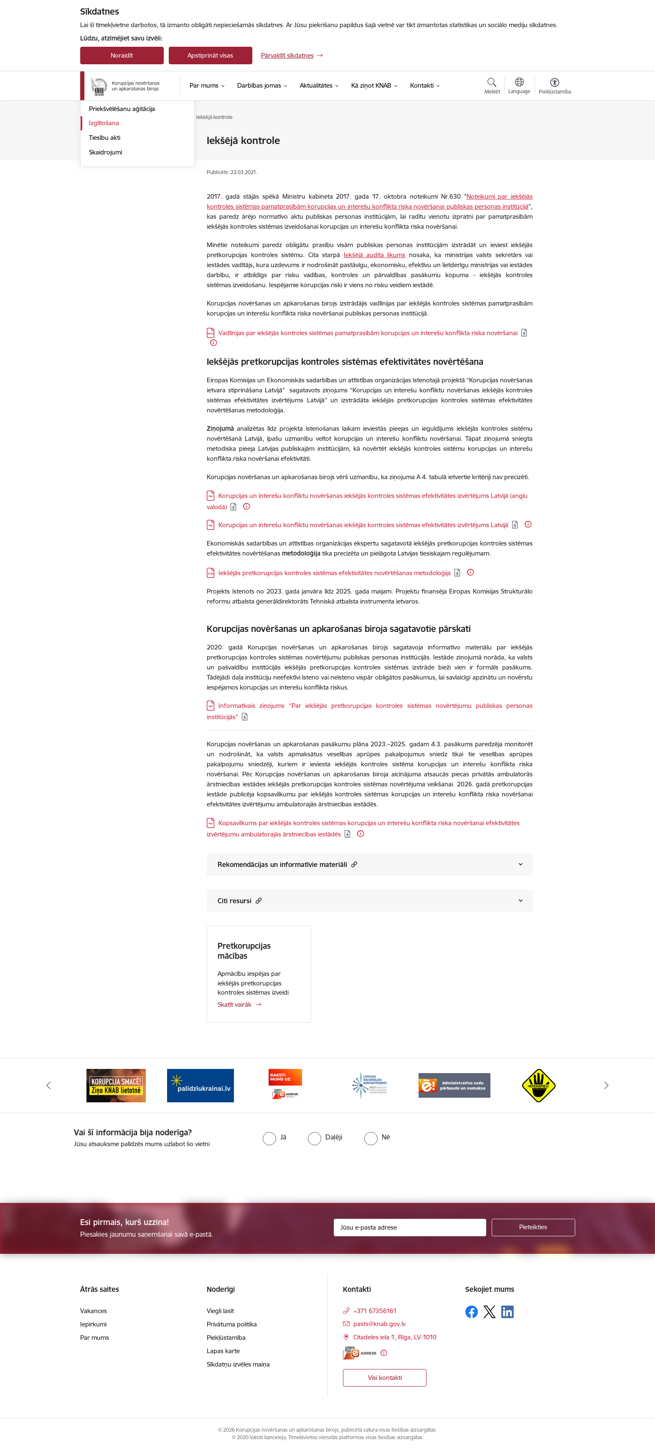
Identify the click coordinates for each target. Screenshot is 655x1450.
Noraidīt (122, 55)
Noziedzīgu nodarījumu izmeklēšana (121, 144)
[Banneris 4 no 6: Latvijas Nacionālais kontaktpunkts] (369, 1085)
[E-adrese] (359, 1353)
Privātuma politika (232, 1324)
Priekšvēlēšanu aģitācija (122, 198)
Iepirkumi (93, 1324)
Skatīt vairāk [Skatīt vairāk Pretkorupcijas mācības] (234, 1004)
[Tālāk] (606, 1085)
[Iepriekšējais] (48, 1085)
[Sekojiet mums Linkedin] (507, 1312)
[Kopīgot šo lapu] (554, 158)
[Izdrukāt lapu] (554, 137)
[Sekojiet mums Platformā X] (489, 1312)
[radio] (274, 1137)
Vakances (93, 1311)
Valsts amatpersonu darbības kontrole (130, 165)
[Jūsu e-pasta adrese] (410, 1227)
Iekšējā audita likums (375, 255)
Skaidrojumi (105, 241)
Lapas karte (223, 1351)
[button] (353, 864)
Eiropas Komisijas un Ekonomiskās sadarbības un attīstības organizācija (307, 380)
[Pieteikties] (533, 1227)
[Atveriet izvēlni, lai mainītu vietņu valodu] (519, 86)
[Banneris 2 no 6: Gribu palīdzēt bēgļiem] (200, 1085)
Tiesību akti (104, 227)
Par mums (94, 1337)
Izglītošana (104, 212)
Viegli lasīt (220, 1311)
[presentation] (69, 1172)
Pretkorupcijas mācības (244, 951)
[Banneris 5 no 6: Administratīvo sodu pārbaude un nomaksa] (455, 1085)
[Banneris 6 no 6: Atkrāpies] (539, 1085)
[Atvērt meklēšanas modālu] (492, 87)
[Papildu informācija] (213, 342)
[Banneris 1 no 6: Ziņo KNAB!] (116, 1085)
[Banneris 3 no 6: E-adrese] (285, 1085)
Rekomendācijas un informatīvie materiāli (287, 864)
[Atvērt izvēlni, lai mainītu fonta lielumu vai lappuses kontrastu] (555, 87)
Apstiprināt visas (210, 55)
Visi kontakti (385, 1378)
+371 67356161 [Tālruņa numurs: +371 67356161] (375, 1311)
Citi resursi (239, 900)
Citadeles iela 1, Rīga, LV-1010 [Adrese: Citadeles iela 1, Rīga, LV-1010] (395, 1337)
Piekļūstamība (226, 1337)
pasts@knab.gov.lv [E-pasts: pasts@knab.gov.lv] (379, 1324)
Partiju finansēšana (116, 183)
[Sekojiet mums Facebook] (471, 1312)
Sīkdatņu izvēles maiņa (238, 1364)
